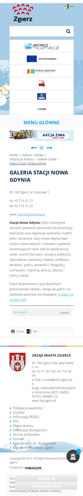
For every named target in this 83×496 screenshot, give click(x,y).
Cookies (18, 412)
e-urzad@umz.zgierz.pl (57, 380)
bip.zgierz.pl (48, 400)
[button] (73, 456)
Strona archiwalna (26, 434)
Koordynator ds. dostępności (34, 443)
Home (14, 155)
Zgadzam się (46, 478)
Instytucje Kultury (21, 159)
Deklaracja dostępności (30, 430)
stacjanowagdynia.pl (31, 214)
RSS (15, 421)
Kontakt (18, 439)
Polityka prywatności (28, 408)
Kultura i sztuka (32, 155)
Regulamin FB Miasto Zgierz (33, 447)
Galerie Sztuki (47, 159)
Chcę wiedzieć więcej (46, 486)
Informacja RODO (26, 417)
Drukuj (20, 331)
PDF (35, 331)
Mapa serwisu (23, 425)
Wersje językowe (72, 6)
